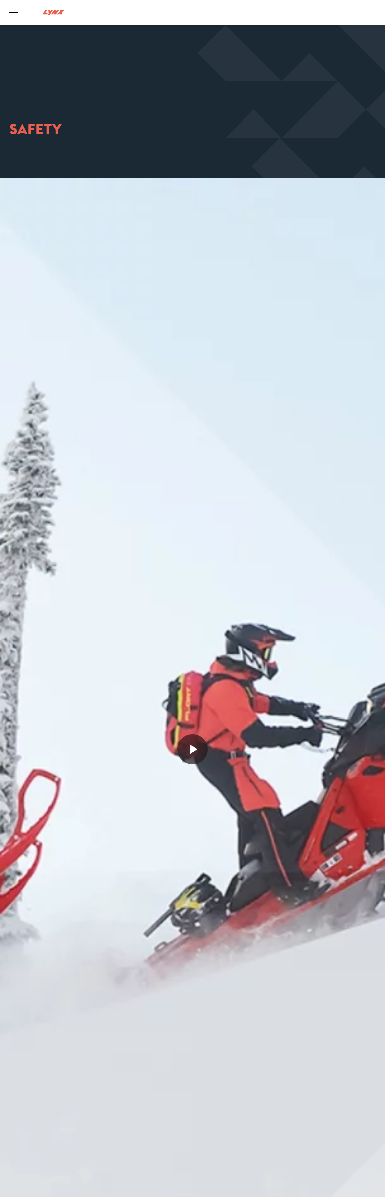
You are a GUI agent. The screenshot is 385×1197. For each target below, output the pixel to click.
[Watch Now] (192, 749)
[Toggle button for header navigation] (13, 12)
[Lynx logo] (53, 12)
